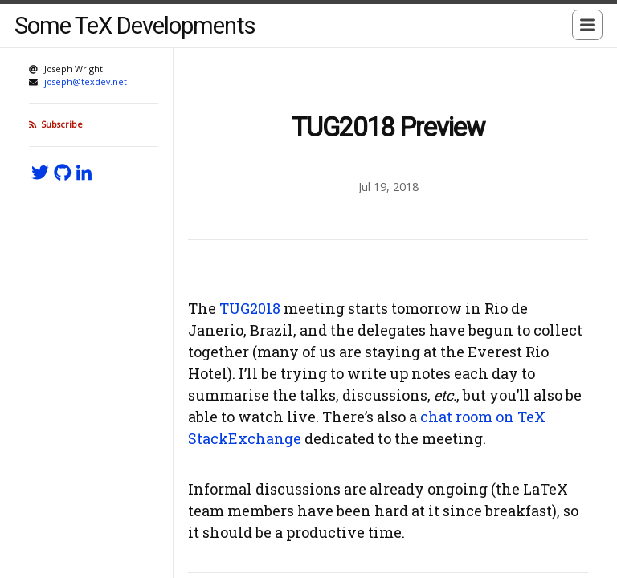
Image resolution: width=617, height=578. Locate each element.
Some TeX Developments (134, 25)
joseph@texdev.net (85, 81)
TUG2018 (249, 308)
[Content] (388, 313)
